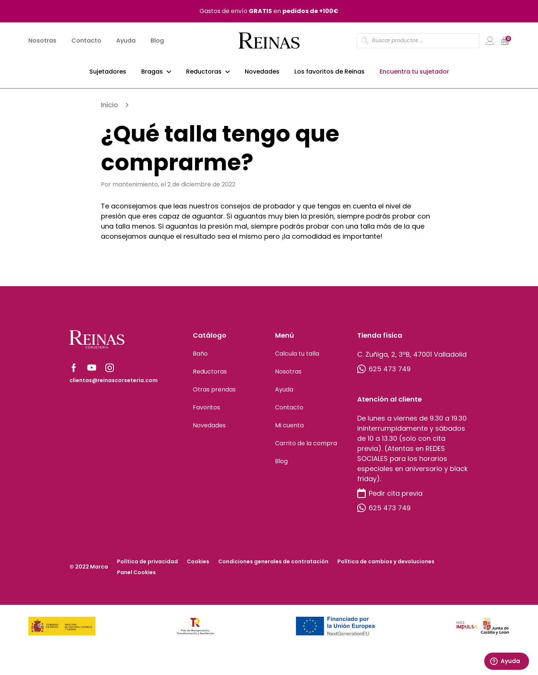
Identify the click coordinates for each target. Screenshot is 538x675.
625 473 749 (384, 372)
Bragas (152, 74)
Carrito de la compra (306, 447)
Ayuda (126, 43)
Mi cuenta (289, 429)
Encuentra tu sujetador (414, 74)
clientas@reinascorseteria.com (113, 384)
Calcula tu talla (297, 357)
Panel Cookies (136, 576)
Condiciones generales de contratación (273, 565)
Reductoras (204, 74)
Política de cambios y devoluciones (386, 565)
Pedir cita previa (390, 497)
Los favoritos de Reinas (329, 74)
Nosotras (42, 43)
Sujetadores (107, 74)
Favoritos (206, 411)
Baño (200, 357)
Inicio (109, 108)
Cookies (198, 565)
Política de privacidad (147, 565)
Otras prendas (214, 393)
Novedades (262, 74)
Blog (157, 43)
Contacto (86, 43)
